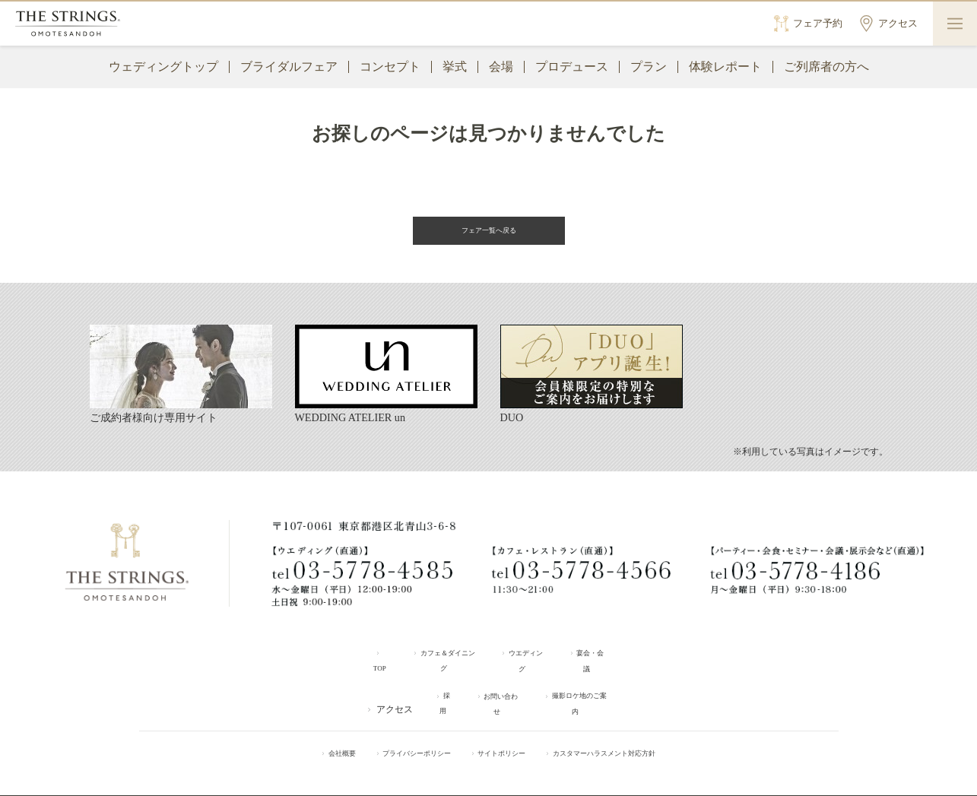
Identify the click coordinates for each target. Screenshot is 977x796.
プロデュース (571, 66)
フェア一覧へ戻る (488, 232)
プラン (648, 66)
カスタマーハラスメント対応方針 (631, 726)
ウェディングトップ (163, 66)
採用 (428, 684)
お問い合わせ (493, 684)
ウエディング (533, 656)
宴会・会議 (613, 656)
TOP (358, 656)
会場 (501, 66)
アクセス (372, 684)
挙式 (455, 66)
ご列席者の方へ (826, 66)
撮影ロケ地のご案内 (591, 684)
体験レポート (725, 66)
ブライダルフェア (289, 66)
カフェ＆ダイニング (436, 656)
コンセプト (390, 66)
